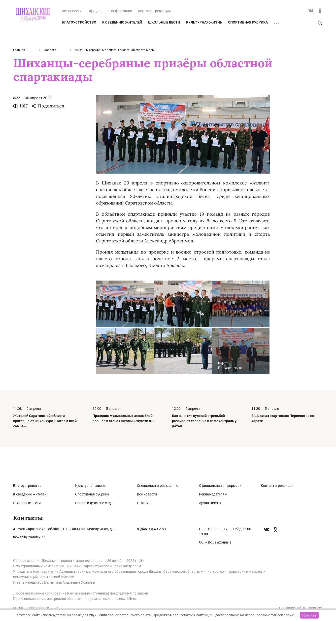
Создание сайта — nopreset (301, 608)
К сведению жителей (122, 47)
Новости (50, 74)
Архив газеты (210, 503)
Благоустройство (79, 47)
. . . (276, 47)
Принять (309, 615)
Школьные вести (164, 47)
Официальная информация (110, 35)
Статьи (143, 503)
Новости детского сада (94, 503)
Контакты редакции (154, 35)
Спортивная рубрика (248, 47)
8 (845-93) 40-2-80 (151, 529)
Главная (19, 74)
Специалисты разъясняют (158, 486)
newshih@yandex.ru (29, 537)
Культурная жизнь (204, 47)
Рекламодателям (213, 494)
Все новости (147, 494)
